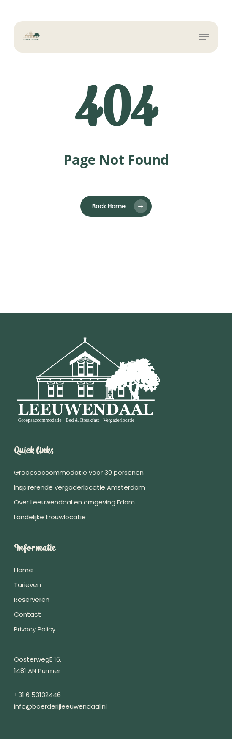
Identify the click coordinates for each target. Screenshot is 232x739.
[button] (204, 37)
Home (23, 569)
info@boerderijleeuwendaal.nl (60, 706)
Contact (27, 614)
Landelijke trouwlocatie (50, 516)
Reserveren (31, 599)
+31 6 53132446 (37, 694)
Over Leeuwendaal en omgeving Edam (74, 502)
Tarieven (27, 584)
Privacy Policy (34, 629)
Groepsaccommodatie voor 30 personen (79, 472)
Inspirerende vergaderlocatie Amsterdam (79, 487)
